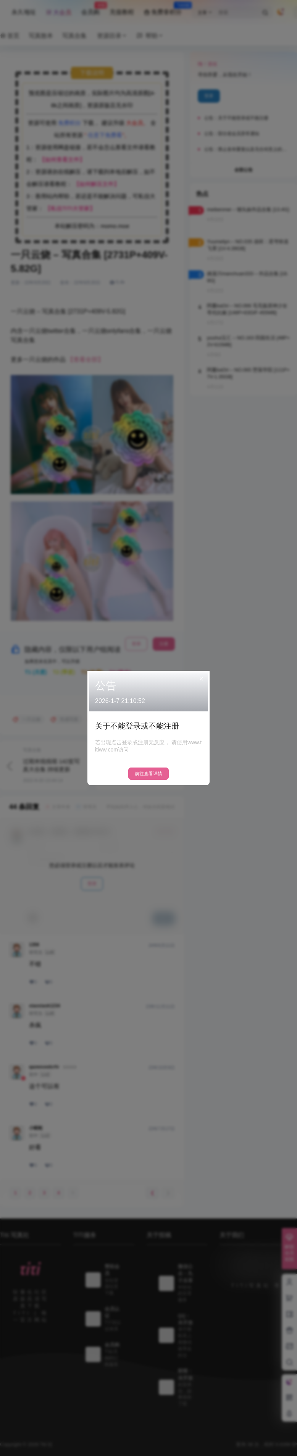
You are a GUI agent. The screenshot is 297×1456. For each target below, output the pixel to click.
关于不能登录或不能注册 (137, 726)
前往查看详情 (148, 773)
